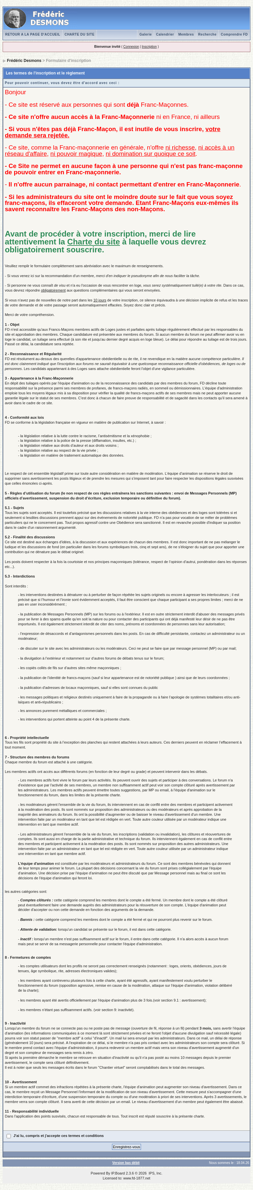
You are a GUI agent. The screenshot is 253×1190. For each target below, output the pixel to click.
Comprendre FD (234, 34)
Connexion (131, 46)
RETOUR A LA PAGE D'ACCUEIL (32, 34)
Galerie (145, 34)
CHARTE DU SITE (80, 34)
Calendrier (165, 34)
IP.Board (118, 1173)
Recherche (207, 34)
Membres (186, 34)
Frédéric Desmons (24, 60)
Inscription (149, 46)
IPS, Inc (155, 1173)
